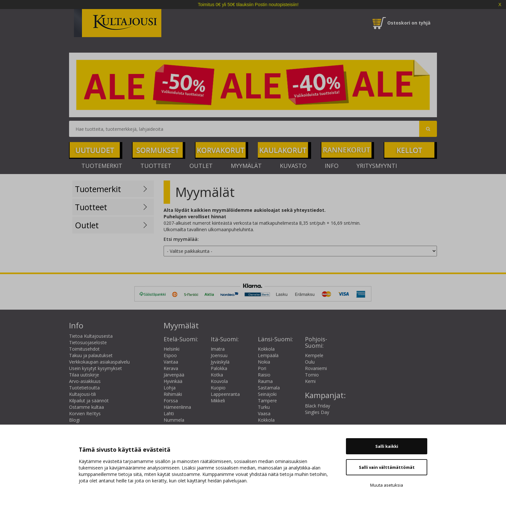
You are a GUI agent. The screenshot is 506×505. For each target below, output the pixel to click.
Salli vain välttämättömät (387, 467)
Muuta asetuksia (386, 485)
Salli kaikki (386, 446)
